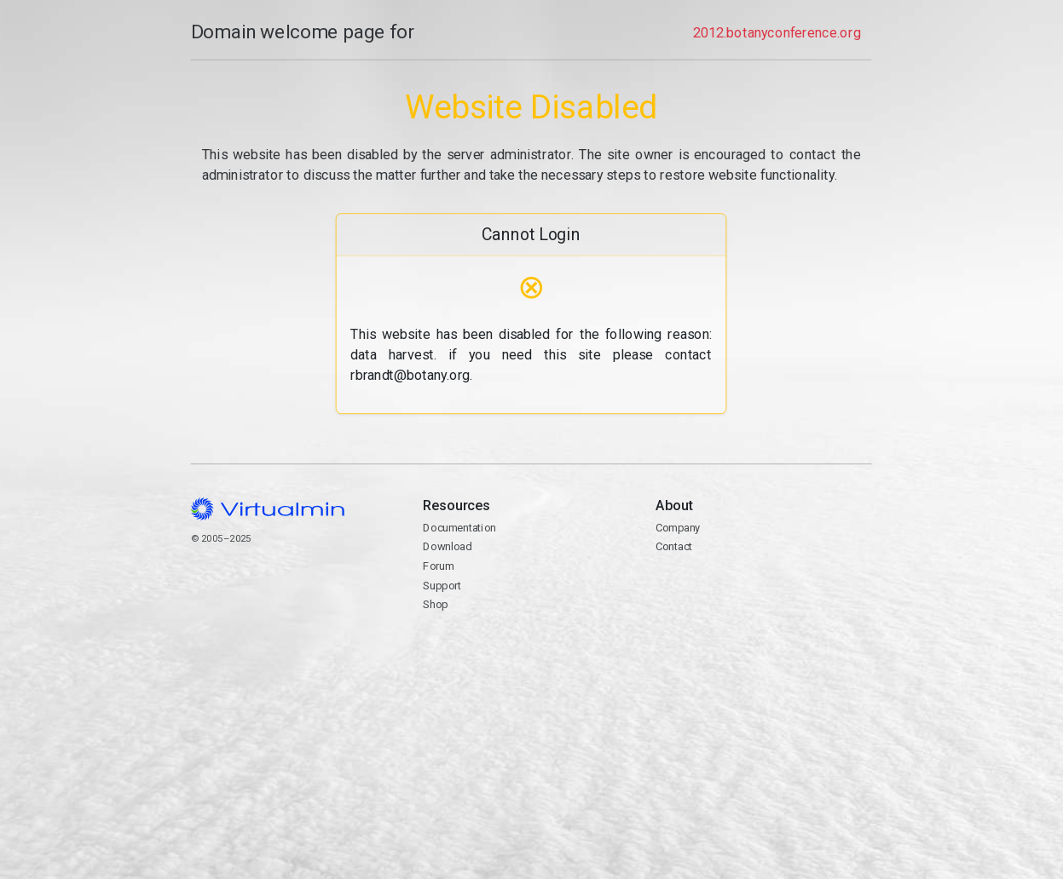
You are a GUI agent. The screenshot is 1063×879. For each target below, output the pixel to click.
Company (679, 527)
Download (448, 546)
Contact (764, 595)
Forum (439, 566)
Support (443, 585)
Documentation (460, 527)
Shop (436, 604)
